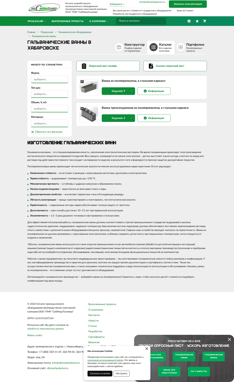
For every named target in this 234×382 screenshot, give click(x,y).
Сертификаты (96, 337)
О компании (95, 310)
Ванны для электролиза (169, 371)
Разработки (95, 331)
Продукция (47, 32)
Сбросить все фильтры (49, 132)
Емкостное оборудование (154, 356)
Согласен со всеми (100, 373)
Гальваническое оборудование (74, 32)
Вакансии (94, 342)
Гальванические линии (184, 356)
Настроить (121, 373)
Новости (93, 320)
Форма (35, 73)
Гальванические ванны (44, 36)
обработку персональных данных (45, 329)
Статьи (92, 326)
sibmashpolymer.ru (57, 368)
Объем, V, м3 (38, 102)
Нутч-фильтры (199, 372)
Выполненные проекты (102, 304)
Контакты (94, 315)
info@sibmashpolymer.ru (152, 2)
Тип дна (35, 88)
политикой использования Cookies (105, 360)
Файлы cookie (34, 335)
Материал (37, 117)
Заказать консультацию (188, 4)
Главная (31, 32)
